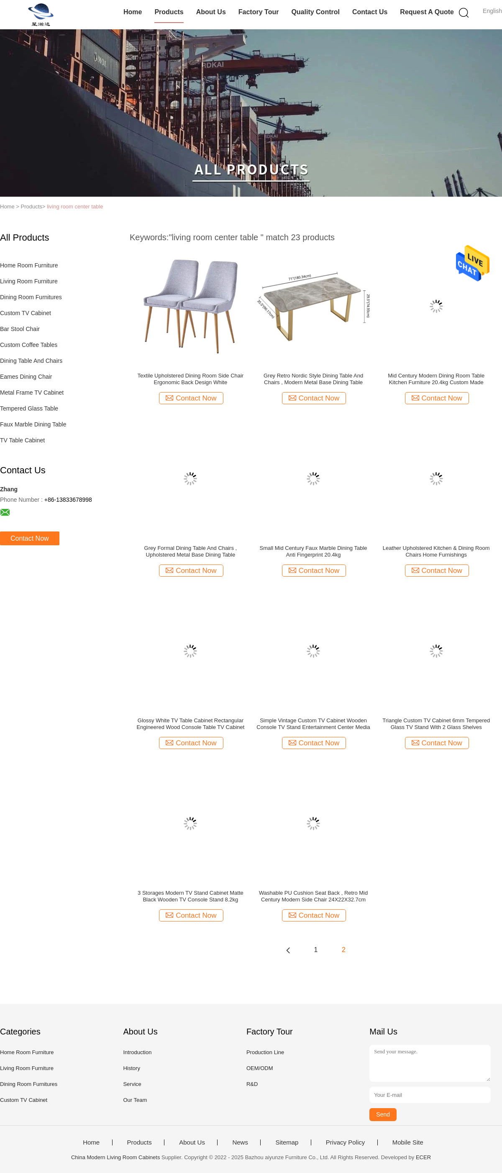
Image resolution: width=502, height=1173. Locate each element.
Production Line (265, 1052)
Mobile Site (407, 1142)
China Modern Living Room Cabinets (115, 1157)
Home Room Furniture (29, 265)
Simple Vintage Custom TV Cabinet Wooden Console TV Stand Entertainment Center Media (313, 723)
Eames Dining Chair (26, 376)
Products (168, 11)
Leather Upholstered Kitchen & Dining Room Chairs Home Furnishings (436, 551)
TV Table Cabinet (22, 440)
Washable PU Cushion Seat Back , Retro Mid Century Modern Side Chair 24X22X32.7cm (313, 896)
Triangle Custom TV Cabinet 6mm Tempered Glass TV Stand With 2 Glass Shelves (436, 723)
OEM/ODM (259, 1068)
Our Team (135, 1100)
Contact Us (369, 11)
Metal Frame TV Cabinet (32, 392)
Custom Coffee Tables (28, 344)
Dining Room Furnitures (31, 297)
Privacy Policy (345, 1142)
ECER (423, 1157)
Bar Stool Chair (20, 329)
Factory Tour (258, 11)
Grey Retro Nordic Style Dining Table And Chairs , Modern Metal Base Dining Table (313, 378)
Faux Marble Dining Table (33, 424)
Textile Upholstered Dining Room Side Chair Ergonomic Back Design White (191, 378)
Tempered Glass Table (29, 408)
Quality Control (315, 11)
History (131, 1068)
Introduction (137, 1052)
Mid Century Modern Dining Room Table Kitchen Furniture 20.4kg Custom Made (436, 378)
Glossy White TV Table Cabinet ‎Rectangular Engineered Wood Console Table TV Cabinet (190, 723)
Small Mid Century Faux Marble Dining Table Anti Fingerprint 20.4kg (313, 551)
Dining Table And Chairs (31, 360)
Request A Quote (427, 11)
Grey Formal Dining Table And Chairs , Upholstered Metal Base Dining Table (190, 551)
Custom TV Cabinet (25, 313)
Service (132, 1084)
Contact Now (29, 538)
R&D (252, 1084)
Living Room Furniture (29, 281)
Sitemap (286, 1142)
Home (132, 11)
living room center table (75, 206)
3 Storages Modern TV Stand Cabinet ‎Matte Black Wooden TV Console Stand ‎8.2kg (190, 896)
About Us (211, 11)
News (240, 1142)
